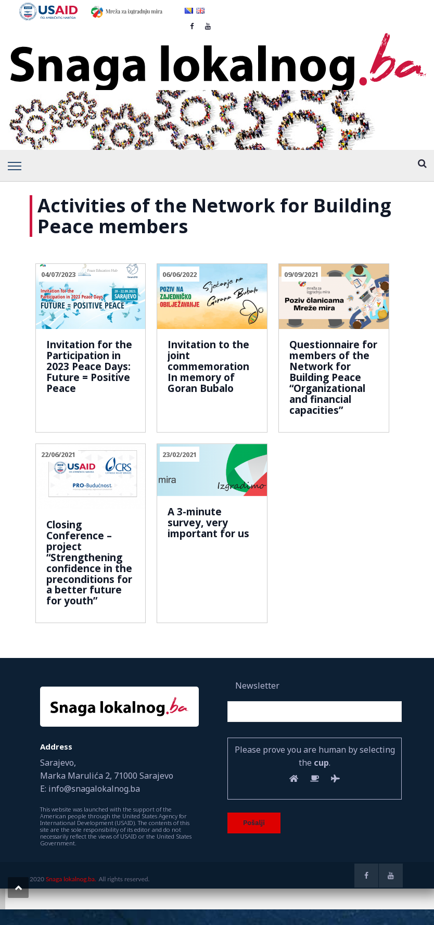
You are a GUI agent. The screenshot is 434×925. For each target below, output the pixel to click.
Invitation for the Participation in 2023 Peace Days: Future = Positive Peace (89, 366)
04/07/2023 (58, 274)
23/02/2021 (179, 454)
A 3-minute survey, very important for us (208, 522)
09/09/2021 (301, 274)
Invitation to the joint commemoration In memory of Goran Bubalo (208, 366)
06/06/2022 (179, 274)
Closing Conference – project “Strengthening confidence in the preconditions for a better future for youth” (89, 562)
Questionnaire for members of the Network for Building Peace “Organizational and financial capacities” (333, 377)
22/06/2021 (58, 454)
